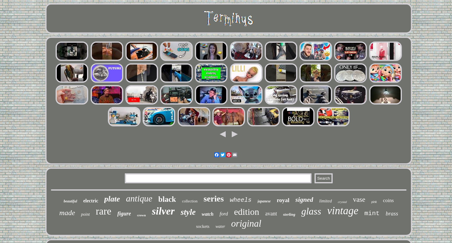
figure (124, 214)
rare (103, 211)
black (167, 199)
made (67, 213)
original (246, 223)
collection (189, 201)
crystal (342, 202)
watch (208, 214)
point (85, 214)
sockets (202, 226)
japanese (264, 201)
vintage (342, 211)
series (214, 198)
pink (374, 202)
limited (325, 200)
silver (163, 211)
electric (90, 200)
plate (112, 199)
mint (371, 213)
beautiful (70, 201)
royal (283, 200)
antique (139, 198)
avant (271, 214)
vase (359, 199)
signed (304, 199)
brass (392, 213)
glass (311, 211)
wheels (241, 200)
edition (246, 212)
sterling (289, 214)
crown (141, 215)
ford (224, 214)
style (188, 212)
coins (388, 200)
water (220, 226)
